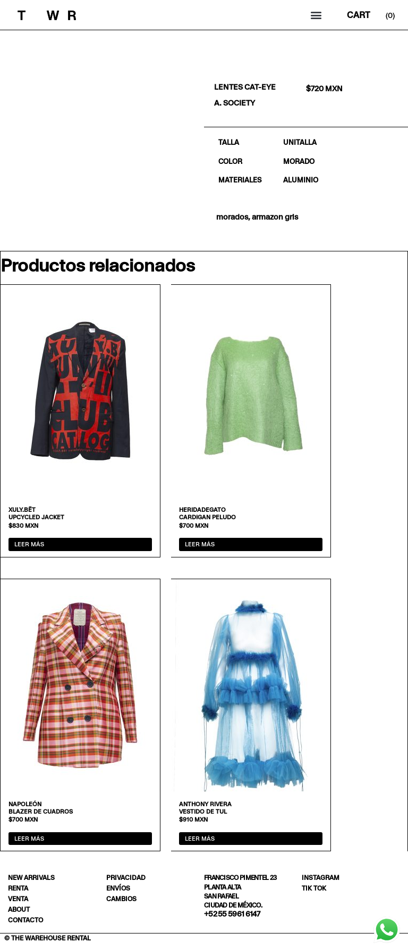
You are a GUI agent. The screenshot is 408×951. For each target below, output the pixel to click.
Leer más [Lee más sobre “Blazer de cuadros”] (29, 838)
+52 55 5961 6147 (232, 914)
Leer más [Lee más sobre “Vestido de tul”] (200, 838)
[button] (316, 15)
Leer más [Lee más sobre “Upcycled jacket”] (29, 544)
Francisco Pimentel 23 (240, 878)
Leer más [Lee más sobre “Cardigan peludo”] (200, 544)
